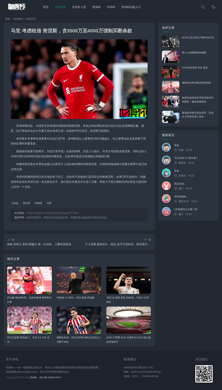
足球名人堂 (79, 7)
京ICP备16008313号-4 (50, 377)
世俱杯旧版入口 (131, 7)
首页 (46, 7)
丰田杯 (111, 7)
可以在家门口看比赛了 (186, 158)
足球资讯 (60, 7)
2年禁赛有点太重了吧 (185, 209)
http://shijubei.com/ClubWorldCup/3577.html (53, 213)
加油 (176, 145)
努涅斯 (26, 203)
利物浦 (38, 203)
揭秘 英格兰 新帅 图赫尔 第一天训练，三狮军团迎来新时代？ (44, 244)
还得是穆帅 (180, 196)
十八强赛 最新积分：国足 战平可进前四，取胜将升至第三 (120, 244)
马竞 (49, 203)
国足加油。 (180, 183)
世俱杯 (96, 7)
